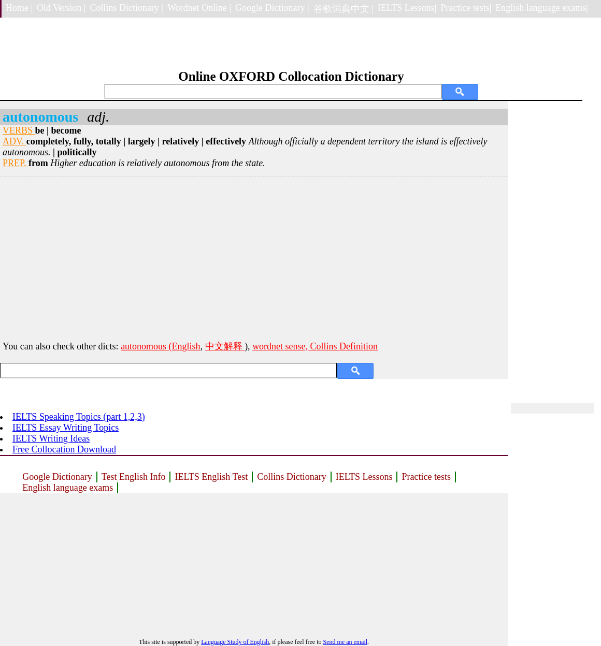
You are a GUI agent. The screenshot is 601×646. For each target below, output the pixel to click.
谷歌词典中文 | (343, 9)
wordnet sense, (281, 346)
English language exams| (541, 8)
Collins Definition (344, 346)
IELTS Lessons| (407, 8)
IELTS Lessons (364, 477)
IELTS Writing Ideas (51, 438)
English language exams (67, 487)
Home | (19, 8)
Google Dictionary (57, 477)
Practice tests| (465, 8)
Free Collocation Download (64, 449)
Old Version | (61, 8)
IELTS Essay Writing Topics (65, 427)
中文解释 (225, 346)
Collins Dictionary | (126, 8)
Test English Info (134, 477)
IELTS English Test (211, 477)
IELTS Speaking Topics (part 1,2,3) (78, 417)
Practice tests (426, 477)
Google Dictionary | (272, 8)
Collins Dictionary (291, 477)
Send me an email (345, 641)
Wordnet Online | (199, 8)
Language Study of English (235, 641)
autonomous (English (161, 346)
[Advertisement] (254, 257)
